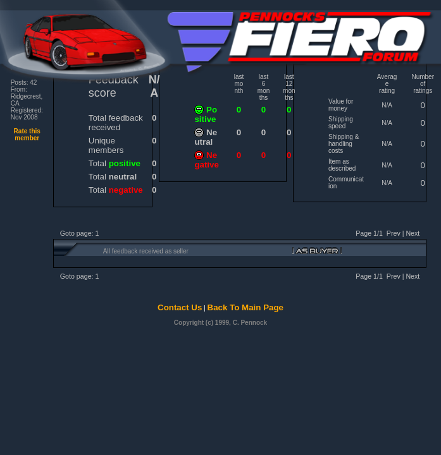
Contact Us (180, 307)
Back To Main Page (245, 307)
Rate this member (27, 135)
